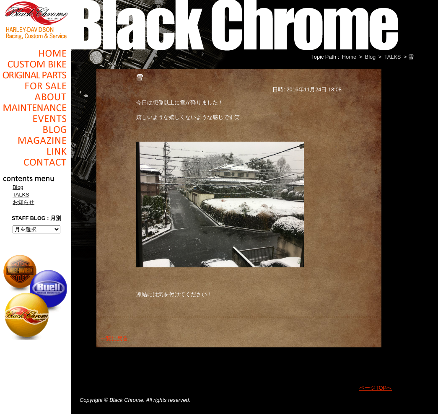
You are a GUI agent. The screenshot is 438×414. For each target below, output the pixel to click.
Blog (35, 129)
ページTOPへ (375, 388)
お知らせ (23, 202)
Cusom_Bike (35, 64)
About (35, 96)
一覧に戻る (114, 338)
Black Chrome (35, 19)
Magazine (35, 140)
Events (35, 118)
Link (35, 151)
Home (35, 53)
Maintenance (35, 107)
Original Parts (35, 75)
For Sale (35, 85)
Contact (35, 162)
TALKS (21, 194)
